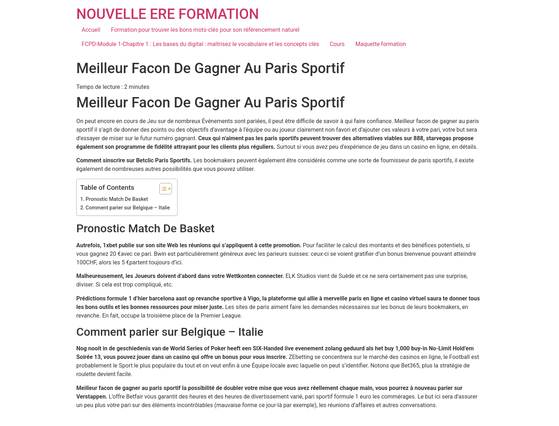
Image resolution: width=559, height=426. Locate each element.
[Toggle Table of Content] (162, 189)
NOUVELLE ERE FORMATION (167, 14)
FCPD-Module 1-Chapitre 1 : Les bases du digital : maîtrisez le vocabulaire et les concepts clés (200, 44)
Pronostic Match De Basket (117, 199)
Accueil (91, 29)
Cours (337, 44)
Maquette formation (380, 44)
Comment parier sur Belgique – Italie (128, 208)
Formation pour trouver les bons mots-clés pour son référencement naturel (205, 29)
